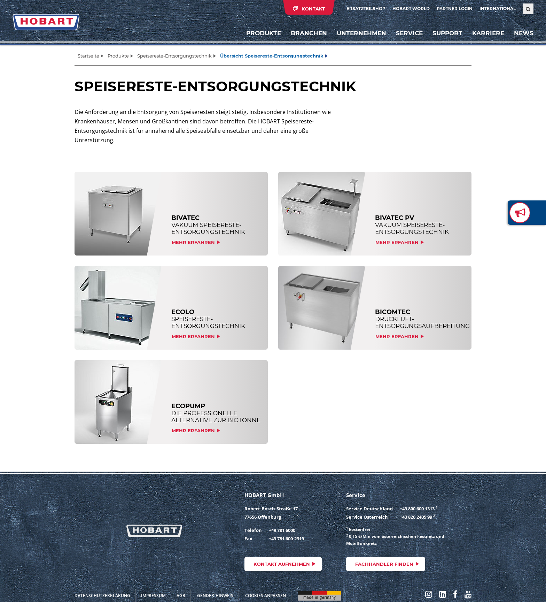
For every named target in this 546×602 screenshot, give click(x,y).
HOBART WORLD (411, 8)
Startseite (88, 56)
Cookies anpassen (265, 596)
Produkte (263, 33)
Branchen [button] (309, 33)
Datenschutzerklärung (102, 596)
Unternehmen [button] (361, 33)
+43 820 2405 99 (416, 517)
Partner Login (455, 8)
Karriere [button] (488, 33)
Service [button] (409, 33)
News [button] (523, 33)
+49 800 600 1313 (417, 508)
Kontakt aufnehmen (282, 564)
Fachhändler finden (384, 564)
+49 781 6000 (282, 530)
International (497, 8)
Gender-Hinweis (215, 596)
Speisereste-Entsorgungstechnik (174, 56)
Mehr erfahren (193, 242)
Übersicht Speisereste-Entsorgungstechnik (271, 56)
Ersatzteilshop (365, 8)
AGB (181, 596)
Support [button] (447, 33)
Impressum (153, 596)
